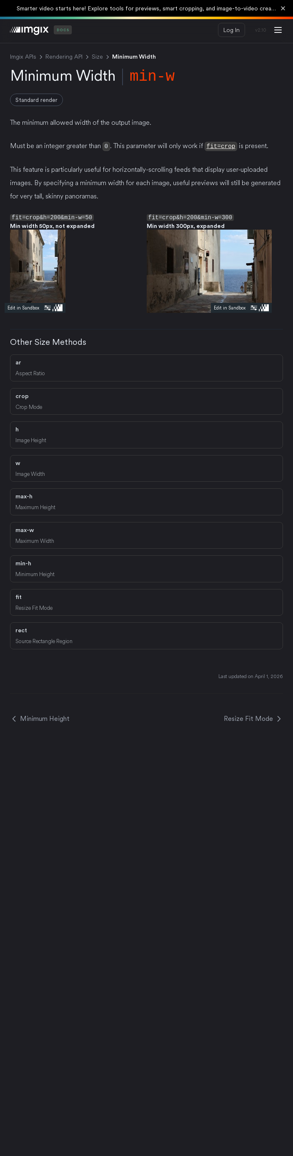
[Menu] (278, 30)
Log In (231, 30)
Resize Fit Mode (253, 718)
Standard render (36, 100)
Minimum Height (40, 718)
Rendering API (64, 56)
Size (97, 56)
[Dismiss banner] (283, 8)
